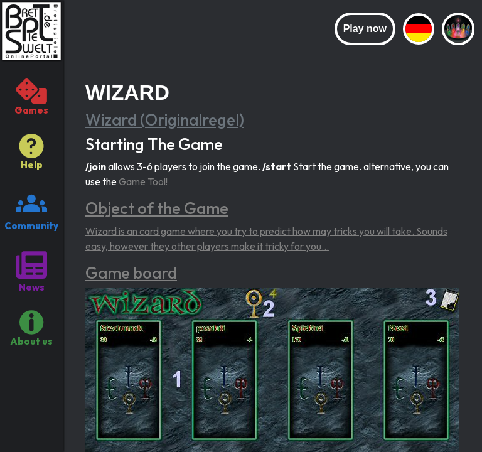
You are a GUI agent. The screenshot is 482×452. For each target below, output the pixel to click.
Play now (365, 28)
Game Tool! (143, 181)
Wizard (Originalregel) (164, 120)
